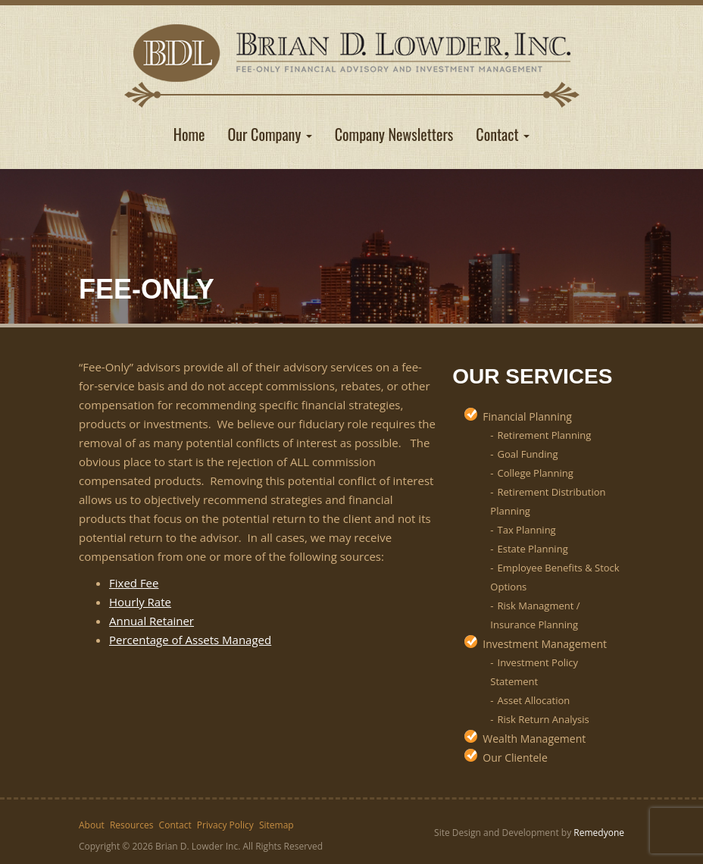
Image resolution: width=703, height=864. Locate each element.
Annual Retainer (151, 620)
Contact (503, 134)
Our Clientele (515, 757)
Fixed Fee (133, 582)
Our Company (270, 134)
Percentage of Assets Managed (190, 639)
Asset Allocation (534, 700)
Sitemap (276, 825)
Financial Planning (527, 416)
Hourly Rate (140, 601)
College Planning (535, 473)
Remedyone (598, 832)
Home (189, 134)
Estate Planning (533, 549)
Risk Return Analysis (543, 719)
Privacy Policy (225, 825)
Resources (132, 825)
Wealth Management (534, 738)
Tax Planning (527, 530)
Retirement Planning (545, 435)
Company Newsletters (394, 134)
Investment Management (545, 644)
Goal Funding (528, 454)
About (92, 825)
